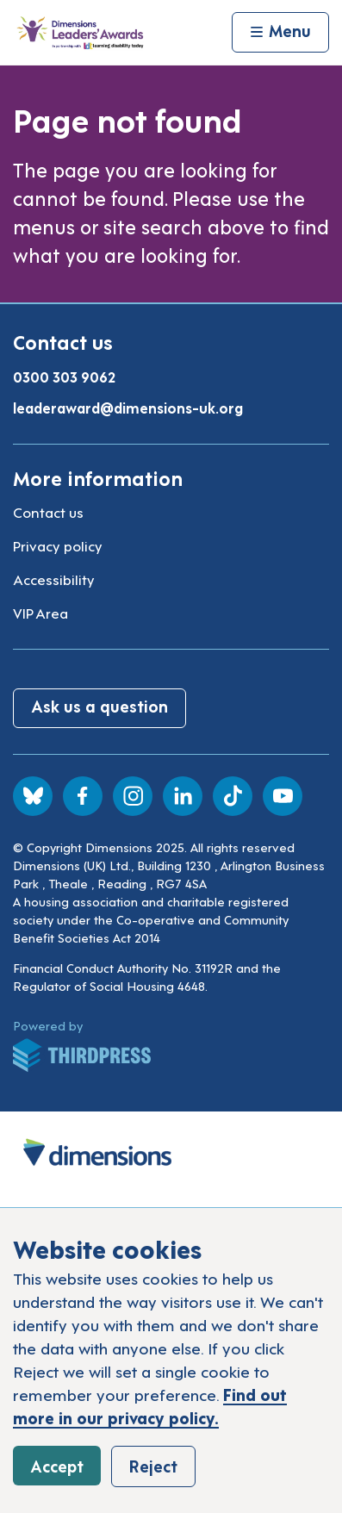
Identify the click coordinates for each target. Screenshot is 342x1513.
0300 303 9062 (64, 376)
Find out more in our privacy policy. (150, 1405)
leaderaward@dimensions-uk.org (128, 407)
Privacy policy (58, 545)
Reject (153, 1465)
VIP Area (40, 613)
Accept (57, 1465)
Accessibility (54, 579)
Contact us (48, 512)
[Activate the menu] (280, 32)
